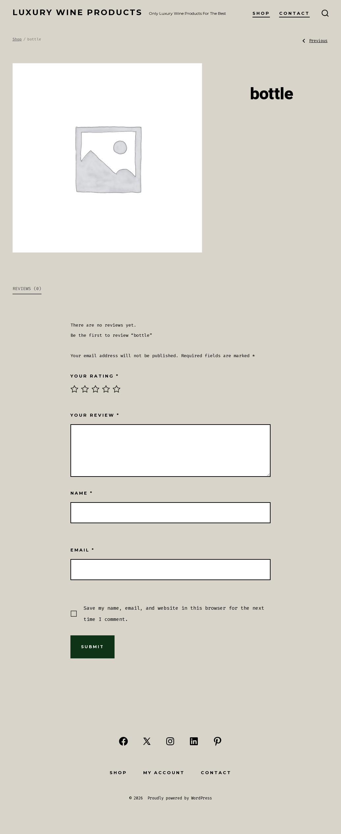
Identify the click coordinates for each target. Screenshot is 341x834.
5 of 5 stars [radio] (116, 389)
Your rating (94, 376)
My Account (164, 772)
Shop (261, 13)
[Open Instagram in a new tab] (170, 741)
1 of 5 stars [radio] (74, 389)
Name (81, 493)
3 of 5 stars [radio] (95, 389)
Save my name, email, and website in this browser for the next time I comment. (174, 614)
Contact (294, 13)
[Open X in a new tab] (147, 741)
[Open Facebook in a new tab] (123, 741)
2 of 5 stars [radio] (85, 389)
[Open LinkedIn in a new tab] (193, 741)
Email (82, 550)
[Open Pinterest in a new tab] (217, 741)
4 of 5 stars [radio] (106, 389)
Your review (94, 415)
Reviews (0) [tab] (27, 288)
